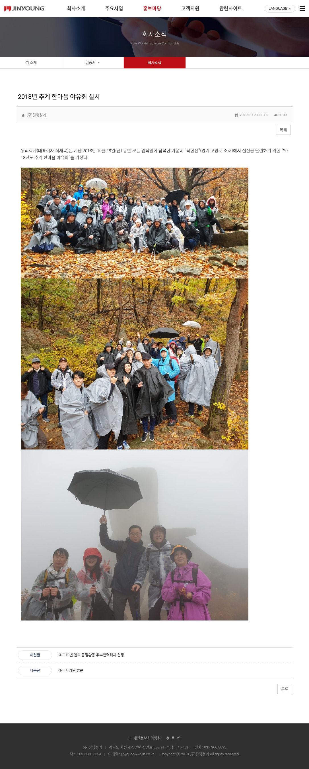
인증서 (92, 63)
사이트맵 (302, 8)
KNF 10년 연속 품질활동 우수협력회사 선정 (91, 655)
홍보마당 (152, 8)
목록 (283, 130)
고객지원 (190, 8)
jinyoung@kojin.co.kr (137, 754)
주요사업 (114, 8)
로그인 (176, 738)
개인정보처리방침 (147, 738)
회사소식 (154, 62)
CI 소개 (31, 62)
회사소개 (76, 8)
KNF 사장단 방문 (70, 670)
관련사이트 (230, 8)
